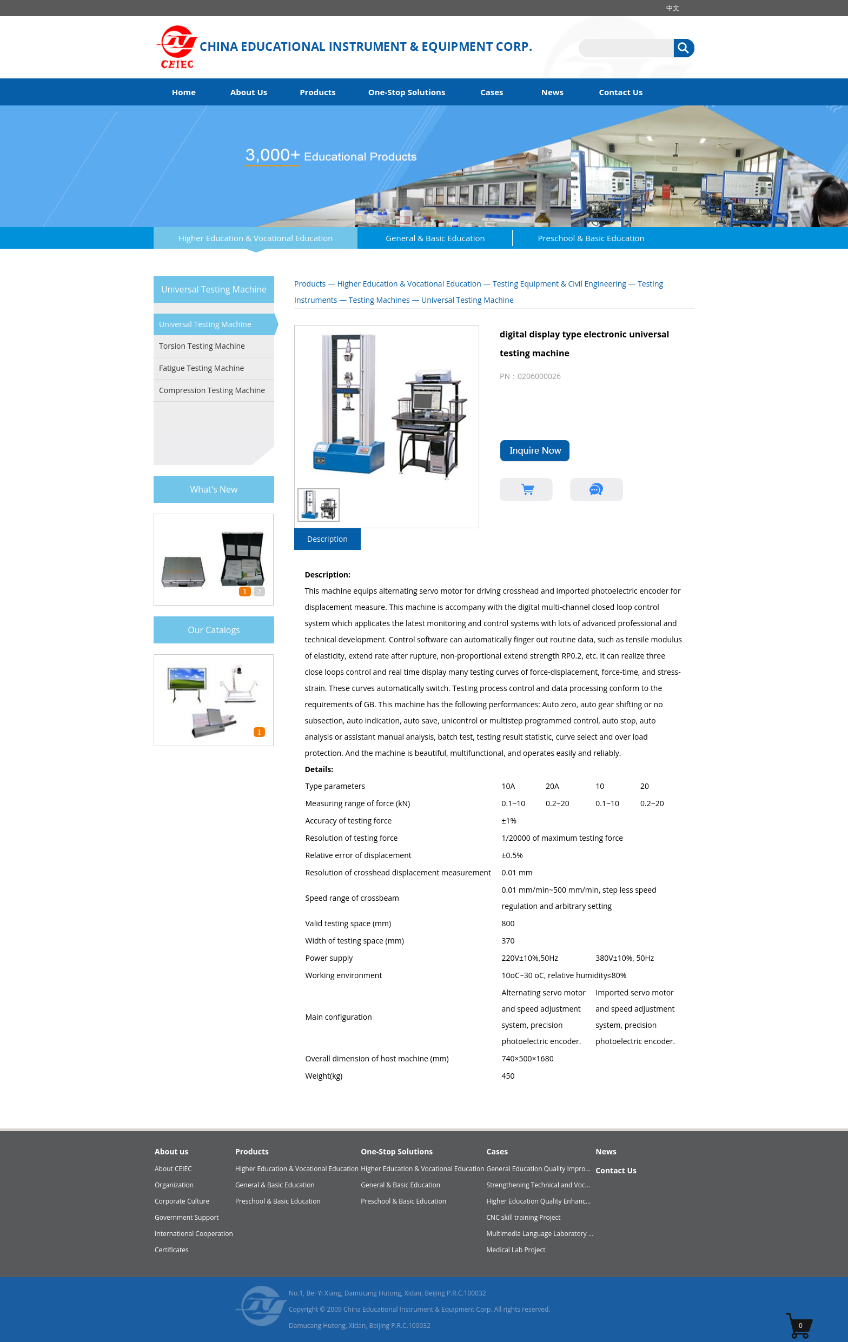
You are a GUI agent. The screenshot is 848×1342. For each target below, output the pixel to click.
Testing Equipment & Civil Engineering (559, 283)
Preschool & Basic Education (591, 237)
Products (318, 92)
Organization (174, 1185)
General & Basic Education (435, 237)
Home (184, 92)
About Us (248, 92)
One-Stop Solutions (407, 92)
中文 (672, 7)
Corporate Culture (182, 1201)
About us (171, 1151)
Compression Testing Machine (212, 390)
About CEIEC (173, 1168)
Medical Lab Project (516, 1249)
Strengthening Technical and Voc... (539, 1185)
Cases (491, 92)
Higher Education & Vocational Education (255, 237)
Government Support (187, 1217)
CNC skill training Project (524, 1217)
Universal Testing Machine (205, 324)
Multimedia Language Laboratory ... (540, 1233)
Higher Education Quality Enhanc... (539, 1201)
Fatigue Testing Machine (201, 368)
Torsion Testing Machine (202, 346)
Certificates (172, 1249)
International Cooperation (194, 1233)
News (552, 92)
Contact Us (620, 92)
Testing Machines (379, 300)
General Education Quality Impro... (539, 1168)
